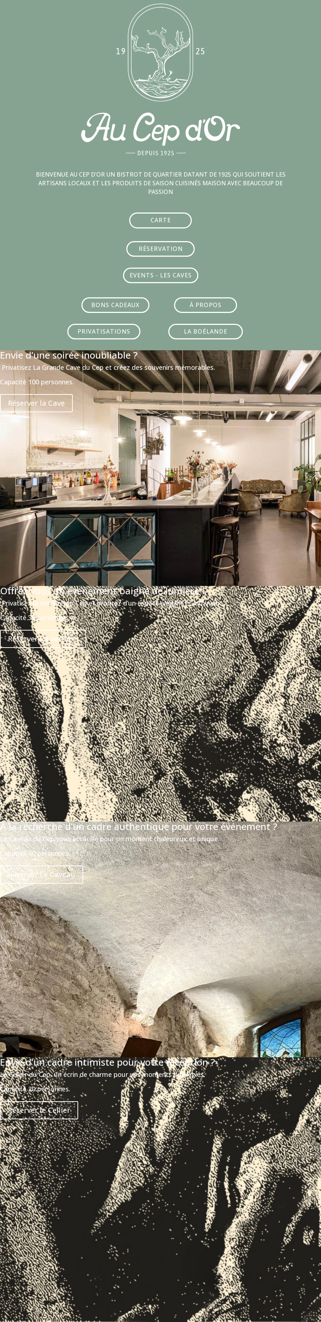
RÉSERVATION (161, 249)
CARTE (161, 220)
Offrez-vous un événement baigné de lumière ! (102, 590)
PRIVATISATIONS (103, 331)
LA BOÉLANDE (205, 331)
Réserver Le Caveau (41, 874)
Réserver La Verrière (43, 639)
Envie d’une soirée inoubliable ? (69, 355)
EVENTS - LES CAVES (161, 275)
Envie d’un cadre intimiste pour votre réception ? (107, 1062)
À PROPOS (205, 305)
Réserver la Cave (36, 403)
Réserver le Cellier (39, 1110)
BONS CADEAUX (115, 305)
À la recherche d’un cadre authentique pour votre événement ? (138, 826)
